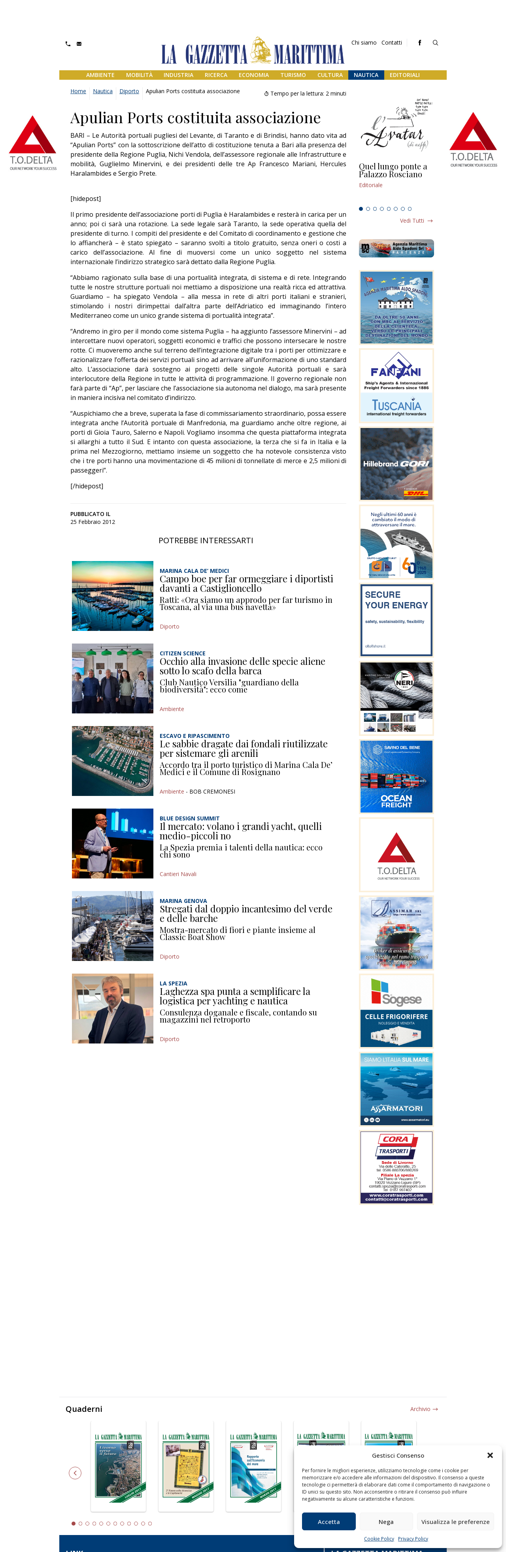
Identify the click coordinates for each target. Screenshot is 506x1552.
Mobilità (139, 75)
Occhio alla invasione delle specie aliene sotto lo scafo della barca (242, 666)
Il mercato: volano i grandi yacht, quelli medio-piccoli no (241, 831)
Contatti (391, 42)
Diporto (129, 91)
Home (78, 91)
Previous (75, 1473)
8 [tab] (410, 209)
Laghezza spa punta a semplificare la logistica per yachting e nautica (235, 996)
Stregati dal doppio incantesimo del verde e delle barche (246, 913)
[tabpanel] (396, 182)
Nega (386, 1522)
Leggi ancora (396, 182)
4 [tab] (382, 209)
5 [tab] (389, 209)
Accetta (329, 1522)
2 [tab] (368, 209)
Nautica (366, 75)
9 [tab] (129, 1524)
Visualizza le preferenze (455, 1522)
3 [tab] (375, 209)
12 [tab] (150, 1524)
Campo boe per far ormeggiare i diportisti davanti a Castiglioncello (246, 583)
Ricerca (216, 75)
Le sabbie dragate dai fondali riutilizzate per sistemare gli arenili (244, 748)
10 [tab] (136, 1524)
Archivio (420, 1409)
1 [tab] (361, 209)
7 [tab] (403, 209)
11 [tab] (143, 1524)
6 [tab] (396, 209)
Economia (254, 75)
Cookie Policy (379, 1538)
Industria (178, 75)
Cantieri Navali (178, 874)
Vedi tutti (412, 220)
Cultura (330, 75)
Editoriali (405, 75)
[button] (490, 1455)
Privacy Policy (413, 1538)
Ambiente (100, 75)
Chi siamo (364, 42)
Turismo (293, 75)
